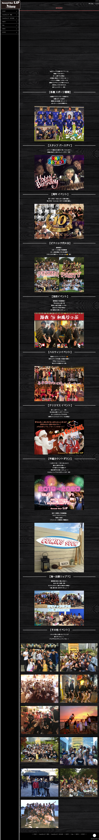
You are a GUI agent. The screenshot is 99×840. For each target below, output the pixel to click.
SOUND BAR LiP (95, 838)
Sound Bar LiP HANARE (8, 18)
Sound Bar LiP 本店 (7, 14)
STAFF (3, 11)
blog (3, 25)
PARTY (4, 21)
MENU (3, 28)
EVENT (4, 32)
